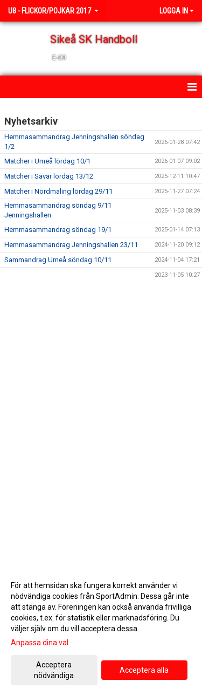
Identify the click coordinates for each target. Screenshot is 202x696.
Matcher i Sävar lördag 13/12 (48, 176)
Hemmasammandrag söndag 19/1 (58, 230)
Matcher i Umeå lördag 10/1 (47, 161)
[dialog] (101, 630)
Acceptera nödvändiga (54, 670)
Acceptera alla (144, 670)
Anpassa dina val (39, 642)
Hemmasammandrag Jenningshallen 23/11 (71, 245)
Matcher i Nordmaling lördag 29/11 (58, 191)
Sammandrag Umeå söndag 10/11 (58, 260)
